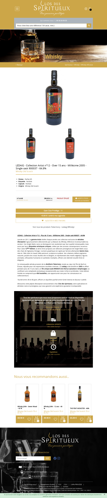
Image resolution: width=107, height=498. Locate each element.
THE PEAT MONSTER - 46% (79, 408)
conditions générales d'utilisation (49, 494)
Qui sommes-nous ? (47, 21)
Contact (65, 487)
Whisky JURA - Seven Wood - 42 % (27, 407)
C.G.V (59, 484)
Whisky (76, 65)
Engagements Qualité (47, 484)
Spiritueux (68, 65)
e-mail (68, 310)
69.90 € (21, 418)
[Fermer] (104, 494)
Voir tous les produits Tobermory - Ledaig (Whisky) (53, 227)
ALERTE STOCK (82, 199)
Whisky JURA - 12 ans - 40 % (53, 407)
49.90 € (47, 418)
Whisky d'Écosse (87, 65)
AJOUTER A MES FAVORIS (53, 220)
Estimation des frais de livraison (49, 487)
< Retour (19, 65)
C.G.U (65, 484)
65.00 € (73, 418)
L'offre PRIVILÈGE (76, 484)
